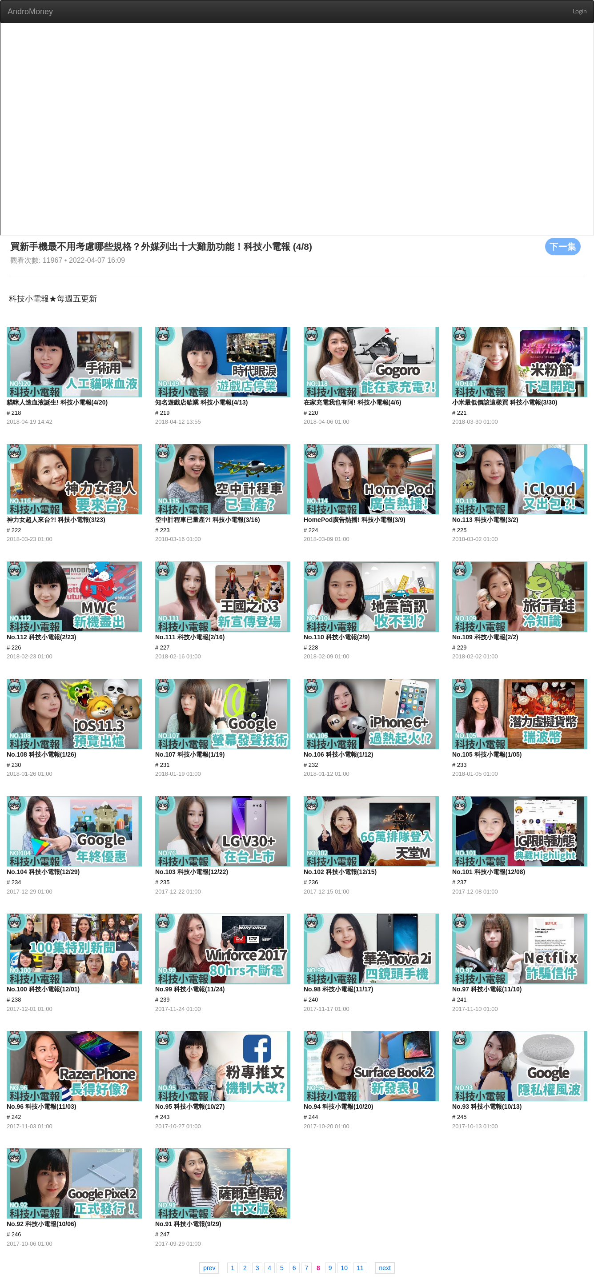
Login (580, 11)
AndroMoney (30, 11)
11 (360, 1267)
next (384, 1267)
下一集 (563, 246)
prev (209, 1267)
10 (344, 1267)
